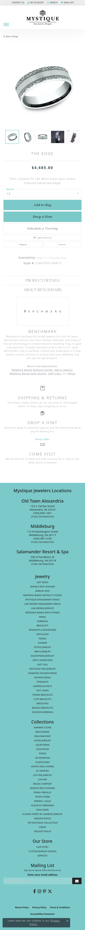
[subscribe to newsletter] (77, 881)
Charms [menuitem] (42, 642)
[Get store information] (42, 516)
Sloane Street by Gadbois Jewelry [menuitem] (42, 814)
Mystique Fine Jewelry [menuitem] (42, 668)
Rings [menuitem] (42, 616)
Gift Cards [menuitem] (42, 690)
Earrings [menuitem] (42, 621)
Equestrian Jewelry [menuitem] (42, 655)
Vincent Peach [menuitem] (42, 831)
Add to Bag (42, 205)
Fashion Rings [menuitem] (42, 677)
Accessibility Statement (42, 914)
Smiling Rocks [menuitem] (42, 818)
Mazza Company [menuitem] (42, 783)
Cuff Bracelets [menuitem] (42, 699)
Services (42, 855)
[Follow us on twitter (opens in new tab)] (50, 891)
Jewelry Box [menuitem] (42, 590)
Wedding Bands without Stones (32, 370)
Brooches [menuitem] (42, 703)
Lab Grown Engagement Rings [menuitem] (42, 603)
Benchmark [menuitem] (43, 731)
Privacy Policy (39, 907)
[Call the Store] (42, 513)
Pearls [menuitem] (42, 638)
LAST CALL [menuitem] (42, 664)
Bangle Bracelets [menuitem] (42, 707)
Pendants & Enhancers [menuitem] (42, 629)
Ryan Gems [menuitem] (42, 809)
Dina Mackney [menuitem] (42, 736)
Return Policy (22, 907)
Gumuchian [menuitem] (42, 762)
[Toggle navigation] (6, 24)
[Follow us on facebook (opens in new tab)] (34, 891)
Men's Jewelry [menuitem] (42, 651)
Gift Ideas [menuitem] (42, 582)
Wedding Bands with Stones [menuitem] (42, 612)
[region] (42, 87)
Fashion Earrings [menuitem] (42, 712)
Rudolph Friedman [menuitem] (42, 805)
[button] (17, 2)
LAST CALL (55, 373)
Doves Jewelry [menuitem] (42, 740)
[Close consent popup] (67, 921)
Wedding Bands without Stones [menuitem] (42, 595)
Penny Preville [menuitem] (42, 792)
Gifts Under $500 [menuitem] (43, 660)
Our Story (42, 846)
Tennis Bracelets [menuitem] (42, 694)
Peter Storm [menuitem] (42, 796)
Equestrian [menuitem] (42, 744)
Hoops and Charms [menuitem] (42, 766)
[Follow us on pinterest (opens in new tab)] (44, 891)
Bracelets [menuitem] (42, 625)
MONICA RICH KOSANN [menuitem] (42, 586)
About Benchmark (43, 289)
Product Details (42, 280)
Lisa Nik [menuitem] (42, 779)
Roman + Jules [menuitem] (42, 801)
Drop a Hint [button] (42, 216)
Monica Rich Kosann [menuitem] (42, 788)
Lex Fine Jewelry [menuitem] (42, 775)
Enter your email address (43, 874)
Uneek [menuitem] (42, 827)
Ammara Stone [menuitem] (42, 727)
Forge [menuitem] (42, 753)
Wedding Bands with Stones (28, 373)
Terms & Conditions (60, 907)
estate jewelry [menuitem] (42, 647)
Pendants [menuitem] (42, 681)
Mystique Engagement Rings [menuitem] (42, 599)
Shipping (23, 244)
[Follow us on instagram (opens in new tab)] (39, 891)
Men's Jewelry (64, 370)
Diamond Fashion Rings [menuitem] (42, 673)
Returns (62, 244)
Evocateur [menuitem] (42, 749)
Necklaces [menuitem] (42, 634)
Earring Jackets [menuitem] (42, 686)
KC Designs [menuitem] (42, 770)
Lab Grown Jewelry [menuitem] (42, 608)
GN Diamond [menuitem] (42, 757)
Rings (71, 373)
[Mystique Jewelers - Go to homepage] (42, 17)
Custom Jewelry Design (42, 851)
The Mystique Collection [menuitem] (42, 822)
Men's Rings (12, 36)
